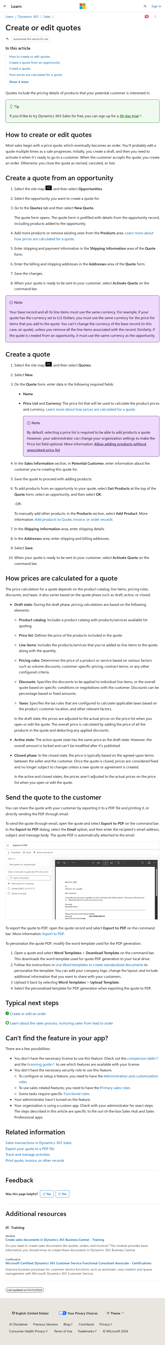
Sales (47, 16)
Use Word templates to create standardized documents (99, 964)
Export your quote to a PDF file (30, 1148)
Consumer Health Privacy (27, 1331)
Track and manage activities (28, 1154)
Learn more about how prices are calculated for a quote (90, 409)
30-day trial (129, 115)
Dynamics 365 (28, 16)
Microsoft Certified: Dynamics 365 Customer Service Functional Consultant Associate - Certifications (78, 1263)
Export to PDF (53, 933)
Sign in (156, 6)
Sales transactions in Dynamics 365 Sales (39, 1142)
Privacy (104, 1324)
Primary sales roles (115, 1087)
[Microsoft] (83, 6)
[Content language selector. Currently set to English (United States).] (30, 1313)
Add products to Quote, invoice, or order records (74, 519)
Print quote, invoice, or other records (35, 1160)
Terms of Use (63, 1331)
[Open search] (145, 6)
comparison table (141, 1058)
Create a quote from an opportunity (34, 62)
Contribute (86, 1324)
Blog (66, 1324)
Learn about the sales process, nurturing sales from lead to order (61, 1023)
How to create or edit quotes (29, 56)
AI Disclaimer (18, 1324)
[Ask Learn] (146, 16)
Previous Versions (45, 1324)
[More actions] (155, 16)
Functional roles (76, 1093)
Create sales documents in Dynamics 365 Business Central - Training (55, 1240)
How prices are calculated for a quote (35, 74)
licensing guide (39, 1064)
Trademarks (86, 1331)
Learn (9, 16)
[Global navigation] (4, 6)
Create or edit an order (28, 1013)
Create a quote (19, 68)
